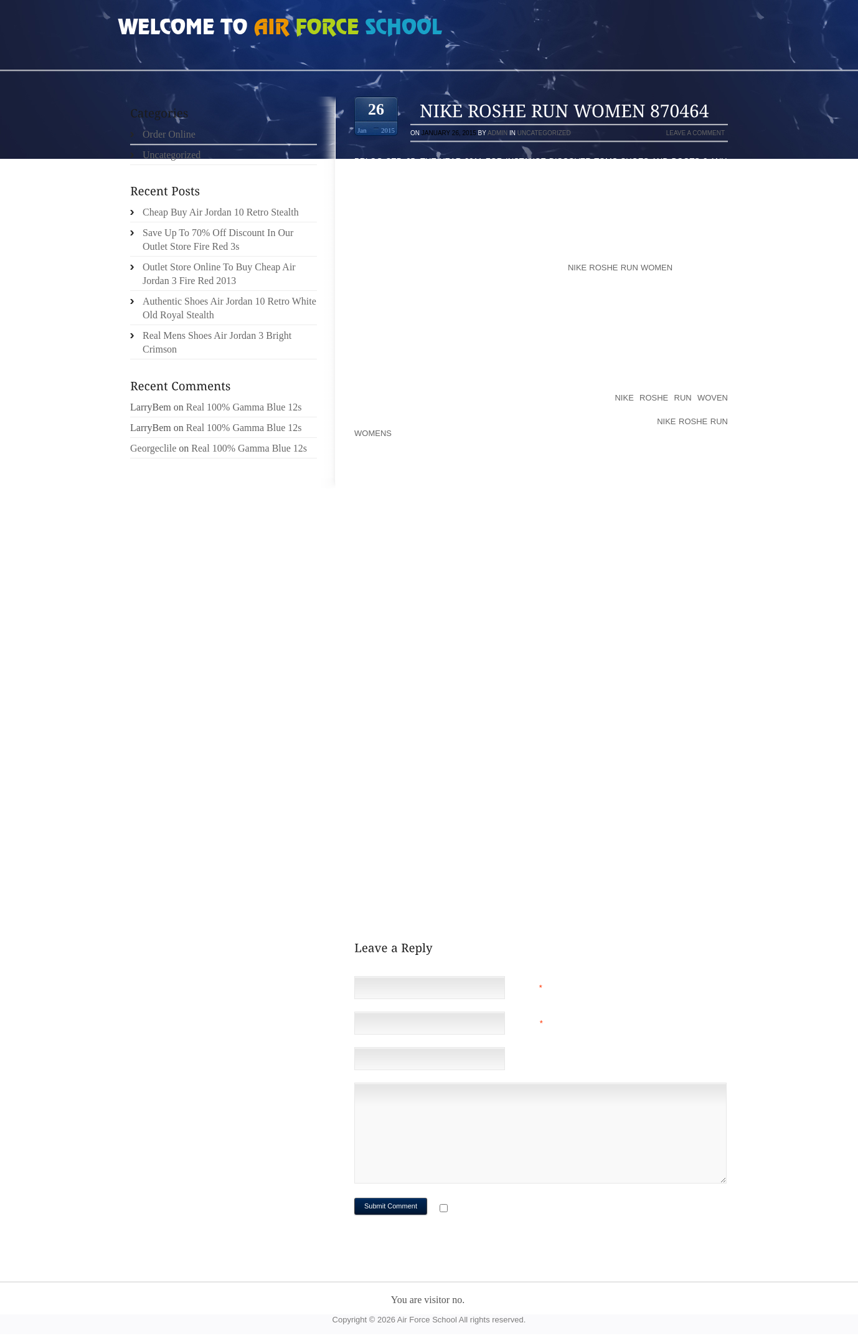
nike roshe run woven (671, 397)
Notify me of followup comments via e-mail (549, 1209)
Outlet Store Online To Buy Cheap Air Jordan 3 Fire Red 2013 (219, 274)
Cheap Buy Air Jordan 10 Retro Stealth (221, 212)
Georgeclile (153, 448)
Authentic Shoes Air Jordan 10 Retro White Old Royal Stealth (229, 308)
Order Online (169, 134)
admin (497, 133)
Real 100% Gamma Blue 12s (244, 407)
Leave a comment (695, 133)
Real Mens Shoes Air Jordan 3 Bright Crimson (217, 342)
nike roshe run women (620, 267)
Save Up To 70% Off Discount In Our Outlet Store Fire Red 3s (218, 239)
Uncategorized (544, 133)
